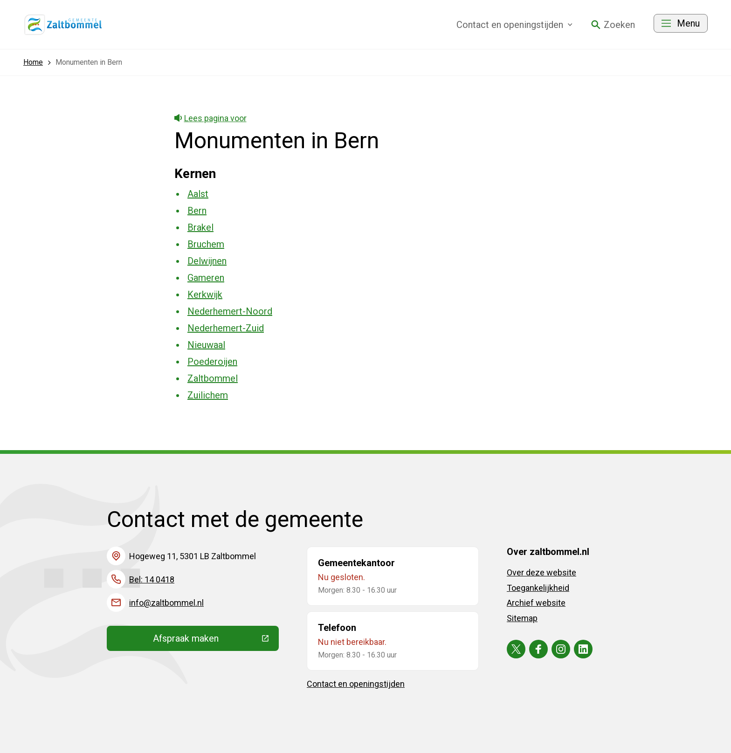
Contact (514, 24)
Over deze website (541, 572)
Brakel (200, 227)
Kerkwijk (204, 294)
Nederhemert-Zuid (225, 328)
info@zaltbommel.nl (166, 603)
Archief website (536, 603)
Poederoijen (212, 361)
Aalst (197, 193)
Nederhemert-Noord (229, 311)
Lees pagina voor (210, 118)
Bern (197, 210)
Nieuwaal (206, 344)
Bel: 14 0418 (151, 579)
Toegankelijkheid (538, 588)
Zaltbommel (212, 378)
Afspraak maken (216, 641)
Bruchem (205, 244)
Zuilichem (207, 395)
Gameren (205, 277)
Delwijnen (207, 261)
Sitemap (522, 618)
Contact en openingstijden (356, 684)
